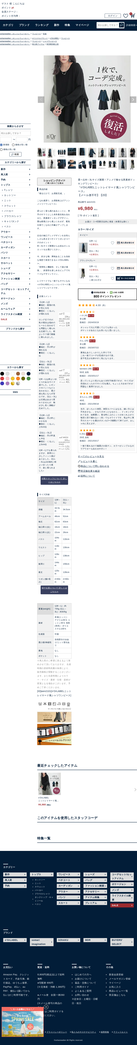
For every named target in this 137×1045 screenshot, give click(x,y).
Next (133, 99)
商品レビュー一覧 (118, 991)
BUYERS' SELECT (117, 942)
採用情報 (105, 1032)
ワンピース (36, 34)
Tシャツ (8, 190)
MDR (88, 940)
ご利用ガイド (54, 1011)
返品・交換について (85, 982)
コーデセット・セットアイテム (15, 291)
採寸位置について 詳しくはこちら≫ (54, 590)
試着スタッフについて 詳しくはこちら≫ (54, 480)
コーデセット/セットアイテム (122, 876)
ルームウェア (8, 309)
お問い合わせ (82, 995)
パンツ (4, 252)
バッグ (4, 284)
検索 (121, 25)
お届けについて (83, 978)
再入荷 (4, 174)
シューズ (5, 268)
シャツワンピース (50, 41)
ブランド (24, 25)
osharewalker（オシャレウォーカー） (15, 34)
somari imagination (38, 942)
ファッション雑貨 (10, 278)
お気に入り (115, 987)
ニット (7, 200)
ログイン (113, 15)
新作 (56, 25)
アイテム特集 (92, 897)
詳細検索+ (131, 25)
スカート (5, 258)
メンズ (4, 303)
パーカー (9, 211)
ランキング (42, 25)
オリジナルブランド (40, 38)
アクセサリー (8, 273)
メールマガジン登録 (119, 978)
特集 (67, 25)
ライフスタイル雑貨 (11, 314)
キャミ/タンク (11, 221)
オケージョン (8, 298)
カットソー (10, 195)
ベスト (7, 226)
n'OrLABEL (54, 38)
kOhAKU (63, 940)
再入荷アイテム (38, 44)
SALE (4, 319)
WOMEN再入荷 (53, 44)
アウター (5, 232)
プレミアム (91, 903)
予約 (3, 179)
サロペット (7, 263)
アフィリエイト (120, 1032)
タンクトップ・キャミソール (44, 899)
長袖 (44, 34)
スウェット (10, 205)
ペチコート (7, 242)
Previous (41, 99)
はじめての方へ (83, 974)
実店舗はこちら (117, 995)
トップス (5, 185)
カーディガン (8, 247)
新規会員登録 (116, 974)
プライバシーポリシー (56, 1032)
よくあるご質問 (83, 991)
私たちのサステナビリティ (83, 1032)
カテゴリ (8, 25)
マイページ (115, 982)
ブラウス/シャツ (13, 216)
